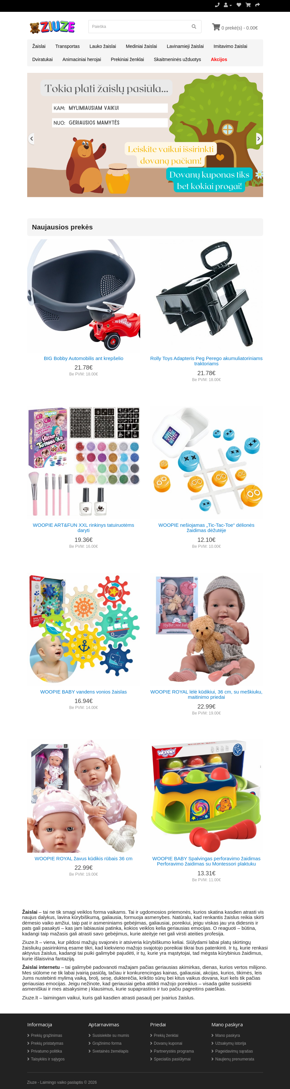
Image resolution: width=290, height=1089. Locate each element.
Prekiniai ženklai (127, 59)
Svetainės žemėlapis (110, 1051)
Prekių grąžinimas (46, 1035)
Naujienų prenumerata (234, 1059)
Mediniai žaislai (141, 46)
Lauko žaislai (102, 46)
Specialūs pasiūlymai (172, 1059)
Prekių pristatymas (47, 1043)
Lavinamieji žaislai (185, 46)
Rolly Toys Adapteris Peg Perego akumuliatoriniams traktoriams (206, 361)
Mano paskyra (227, 1035)
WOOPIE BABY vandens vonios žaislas (83, 691)
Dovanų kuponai (168, 1043)
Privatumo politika (46, 1051)
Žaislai (39, 46)
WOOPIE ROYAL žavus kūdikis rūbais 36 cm (83, 858)
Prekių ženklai (166, 1035)
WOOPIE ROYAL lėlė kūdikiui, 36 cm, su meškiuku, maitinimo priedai (206, 694)
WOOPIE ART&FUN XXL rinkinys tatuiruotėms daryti (83, 527)
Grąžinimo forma (107, 1043)
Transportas (67, 46)
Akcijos (219, 59)
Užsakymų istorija (230, 1043)
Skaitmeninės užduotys (177, 59)
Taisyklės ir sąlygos (48, 1059)
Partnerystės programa (174, 1051)
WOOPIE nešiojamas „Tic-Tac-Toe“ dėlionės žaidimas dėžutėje (207, 527)
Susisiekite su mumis (110, 1035)
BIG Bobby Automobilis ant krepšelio (84, 358)
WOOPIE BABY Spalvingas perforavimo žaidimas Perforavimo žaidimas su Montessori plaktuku (206, 861)
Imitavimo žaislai (230, 46)
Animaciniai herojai (82, 59)
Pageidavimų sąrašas (234, 1051)
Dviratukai (42, 59)
